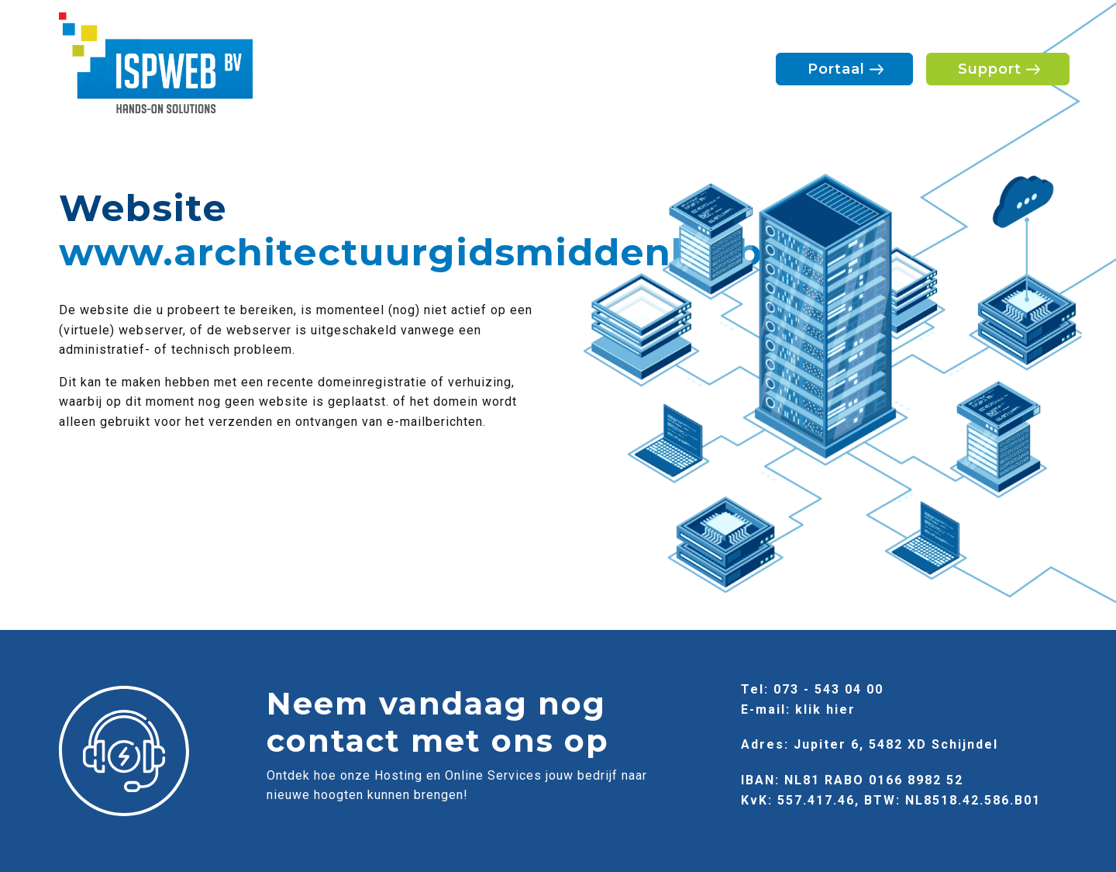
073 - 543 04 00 (828, 689)
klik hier (825, 709)
